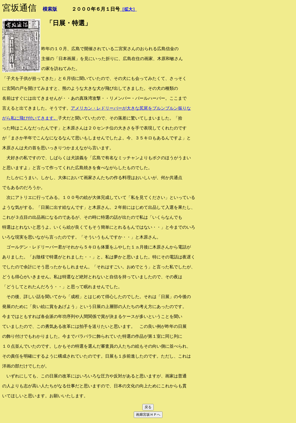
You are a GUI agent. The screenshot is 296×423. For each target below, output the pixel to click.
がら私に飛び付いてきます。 (30, 118)
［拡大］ (128, 9)
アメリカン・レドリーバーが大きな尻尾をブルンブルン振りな (131, 108)
